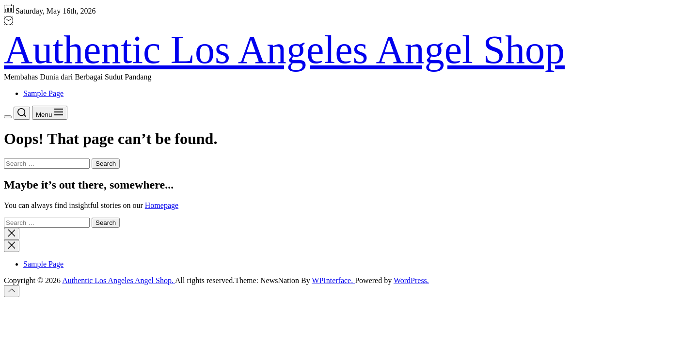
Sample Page (43, 93)
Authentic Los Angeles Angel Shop (284, 50)
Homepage (161, 205)
